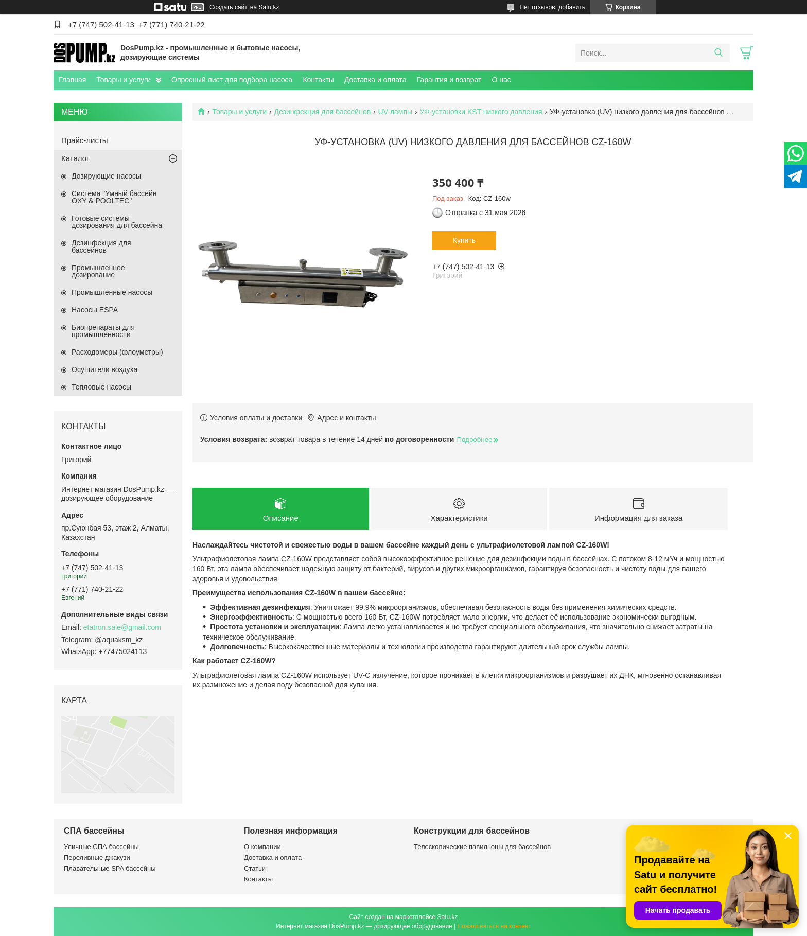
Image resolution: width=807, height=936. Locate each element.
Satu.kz (447, 917)
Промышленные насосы (112, 292)
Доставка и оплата (375, 80)
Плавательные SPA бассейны (110, 868)
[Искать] (718, 53)
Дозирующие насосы (106, 176)
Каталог (75, 158)
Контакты (318, 80)
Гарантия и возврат (449, 80)
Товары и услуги (123, 80)
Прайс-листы (84, 140)
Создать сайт (228, 7)
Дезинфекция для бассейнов (322, 112)
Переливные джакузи (97, 857)
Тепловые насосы (101, 387)
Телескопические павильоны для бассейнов (482, 847)
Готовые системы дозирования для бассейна (117, 221)
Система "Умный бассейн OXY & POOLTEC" (114, 197)
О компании (262, 847)
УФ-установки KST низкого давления (481, 112)
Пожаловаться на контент (494, 926)
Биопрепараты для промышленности (103, 331)
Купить (464, 240)
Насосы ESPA (95, 310)
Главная (72, 80)
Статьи (255, 868)
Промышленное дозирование (98, 271)
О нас (501, 80)
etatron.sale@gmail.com (122, 627)
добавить (571, 7)
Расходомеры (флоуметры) (117, 352)
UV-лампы (395, 112)
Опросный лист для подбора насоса (231, 80)
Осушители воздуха (104, 369)
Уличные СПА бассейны (101, 847)
